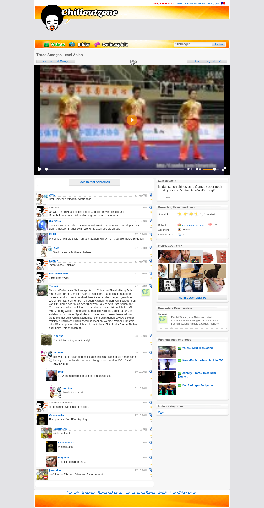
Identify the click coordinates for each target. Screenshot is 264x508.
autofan (58, 352)
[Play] (40, 169)
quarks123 (55, 221)
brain (61, 371)
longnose (63, 457)
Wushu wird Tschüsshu (197, 348)
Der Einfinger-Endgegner (198, 385)
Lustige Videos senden (183, 492)
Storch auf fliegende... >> (208, 61)
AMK (52, 194)
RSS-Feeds (72, 492)
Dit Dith (53, 234)
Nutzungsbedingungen (110, 492)
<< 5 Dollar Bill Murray (55, 61)
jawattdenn (60, 429)
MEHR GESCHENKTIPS (192, 297)
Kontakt (163, 492)
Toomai (53, 286)
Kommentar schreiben (94, 182)
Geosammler (56, 415)
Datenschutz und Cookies (141, 492)
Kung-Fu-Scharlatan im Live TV (202, 360)
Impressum (88, 492)
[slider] (114, 169)
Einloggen (213, 3)
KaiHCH (53, 260)
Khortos (58, 336)
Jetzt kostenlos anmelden (191, 3)
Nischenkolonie (58, 273)
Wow (161, 412)
